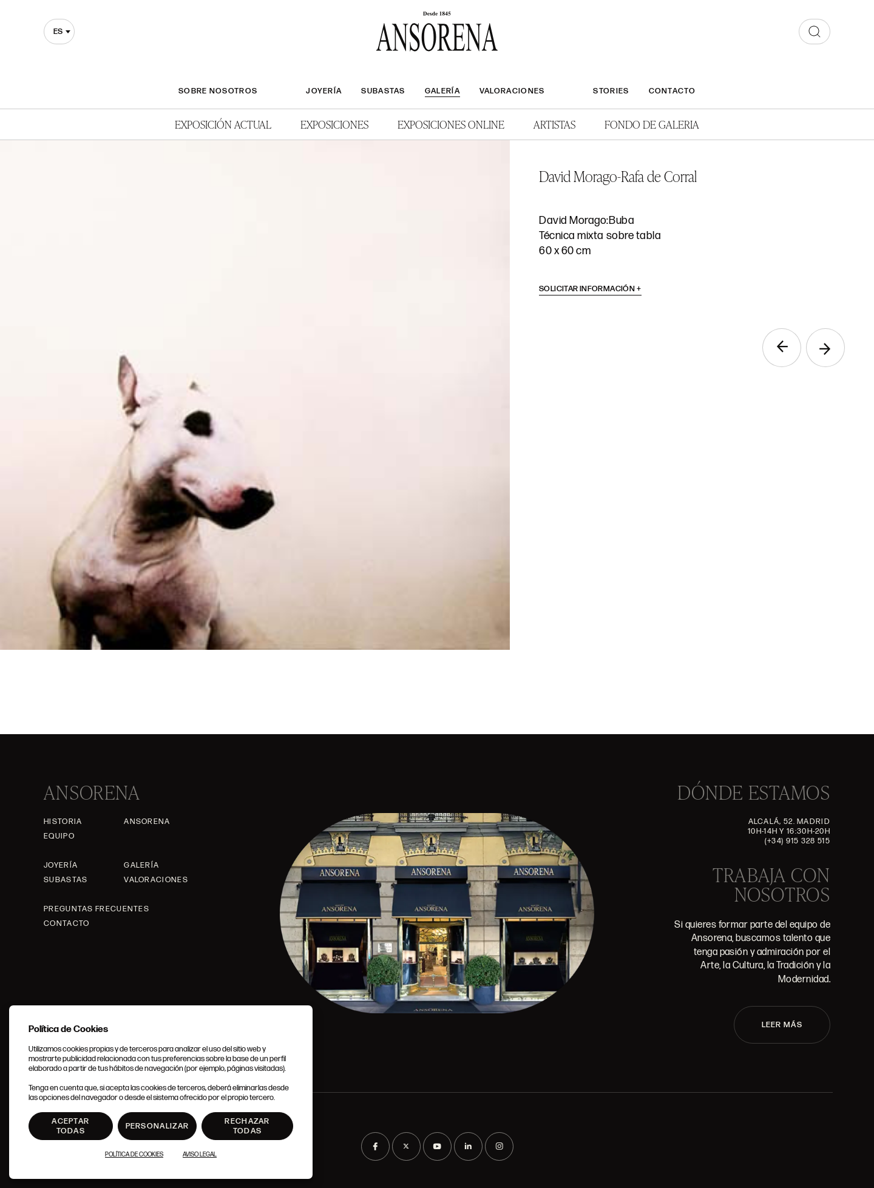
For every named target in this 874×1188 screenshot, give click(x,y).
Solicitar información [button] (590, 288)
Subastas (383, 91)
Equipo (59, 836)
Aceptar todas (70, 1126)
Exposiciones (334, 124)
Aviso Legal (200, 1154)
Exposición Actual (223, 124)
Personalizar (157, 1126)
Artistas (554, 124)
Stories (611, 91)
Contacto (672, 91)
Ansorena (147, 821)
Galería (442, 91)
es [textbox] (58, 31)
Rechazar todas (247, 1126)
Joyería (324, 91)
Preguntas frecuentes (96, 909)
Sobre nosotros (217, 91)
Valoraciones (512, 91)
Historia (63, 821)
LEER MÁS (782, 1025)
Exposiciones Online (451, 124)
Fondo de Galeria (652, 124)
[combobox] (59, 31)
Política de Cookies (134, 1154)
